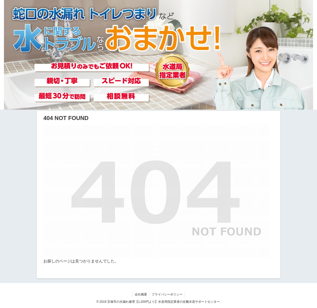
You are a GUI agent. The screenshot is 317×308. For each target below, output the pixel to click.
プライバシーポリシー (167, 294)
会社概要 (141, 294)
